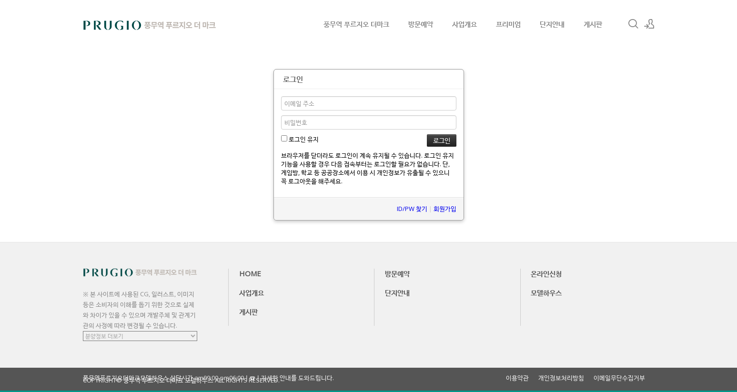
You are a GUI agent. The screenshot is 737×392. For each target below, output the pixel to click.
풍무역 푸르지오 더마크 (356, 24)
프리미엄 (508, 24)
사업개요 (464, 24)
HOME (250, 273)
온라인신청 (546, 273)
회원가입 (445, 208)
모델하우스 (546, 292)
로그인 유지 (300, 139)
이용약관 (517, 378)
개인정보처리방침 (561, 378)
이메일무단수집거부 (619, 378)
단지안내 (552, 24)
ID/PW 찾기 (412, 208)
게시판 (593, 24)
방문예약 (420, 24)
